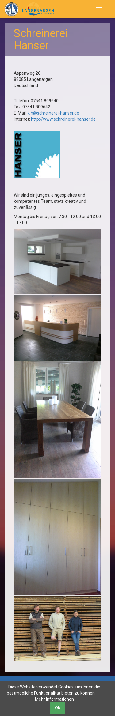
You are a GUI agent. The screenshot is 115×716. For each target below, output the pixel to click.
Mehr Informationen (54, 699)
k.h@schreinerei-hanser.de (53, 113)
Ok (57, 707)
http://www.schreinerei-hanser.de (63, 119)
